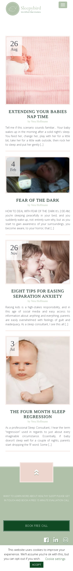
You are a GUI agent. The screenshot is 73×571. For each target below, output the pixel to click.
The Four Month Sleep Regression (37, 414)
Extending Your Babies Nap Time (38, 114)
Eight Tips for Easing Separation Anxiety (37, 293)
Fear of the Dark (37, 200)
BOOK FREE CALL (36, 526)
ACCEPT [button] (36, 564)
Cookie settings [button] (55, 559)
